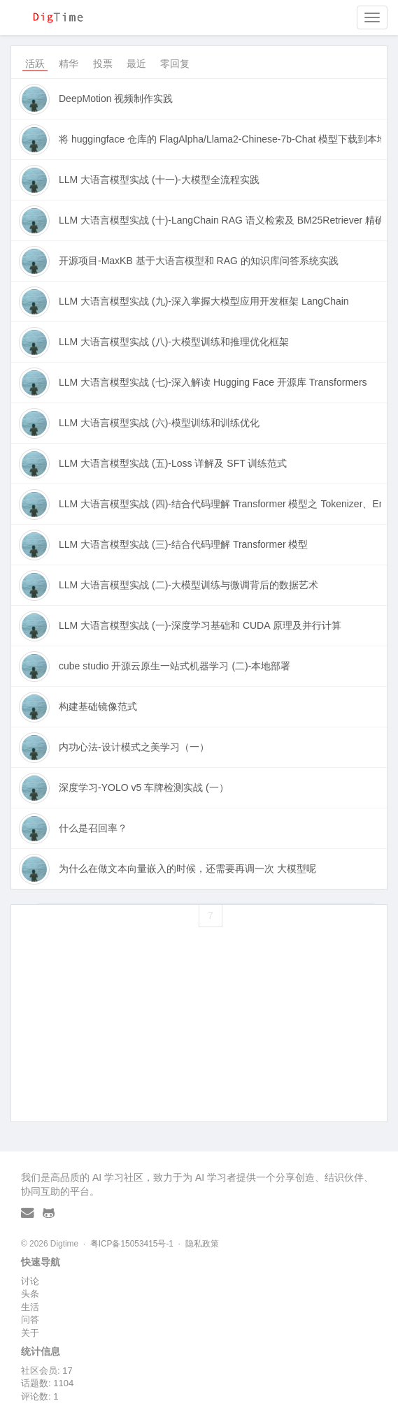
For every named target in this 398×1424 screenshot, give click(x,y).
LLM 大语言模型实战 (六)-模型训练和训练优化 (159, 422)
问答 (30, 1319)
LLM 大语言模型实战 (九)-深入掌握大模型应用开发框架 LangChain (204, 301)
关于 (30, 1333)
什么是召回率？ (93, 828)
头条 (30, 1293)
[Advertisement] (199, 1042)
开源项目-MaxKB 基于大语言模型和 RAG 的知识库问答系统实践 (199, 260)
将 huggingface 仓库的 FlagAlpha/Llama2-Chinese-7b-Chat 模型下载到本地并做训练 (220, 139)
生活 (30, 1307)
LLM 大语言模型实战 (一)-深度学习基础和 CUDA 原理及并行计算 (200, 625)
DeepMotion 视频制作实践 (116, 98)
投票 (103, 63)
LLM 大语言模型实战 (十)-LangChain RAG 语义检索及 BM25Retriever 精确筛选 (220, 220)
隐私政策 (202, 1244)
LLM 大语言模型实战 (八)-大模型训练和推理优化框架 (174, 341)
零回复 (175, 63)
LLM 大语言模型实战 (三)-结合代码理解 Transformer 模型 (183, 544)
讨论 (30, 1281)
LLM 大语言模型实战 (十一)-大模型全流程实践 (159, 179)
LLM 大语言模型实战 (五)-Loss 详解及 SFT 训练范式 (173, 463)
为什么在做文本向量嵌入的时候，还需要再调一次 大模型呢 (187, 868)
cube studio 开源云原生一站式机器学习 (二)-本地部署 (174, 665)
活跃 (35, 63)
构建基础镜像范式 (98, 706)
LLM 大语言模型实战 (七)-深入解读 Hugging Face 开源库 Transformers (213, 382)
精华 (68, 63)
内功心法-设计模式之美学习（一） (134, 747)
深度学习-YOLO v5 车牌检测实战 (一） (144, 787)
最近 (136, 63)
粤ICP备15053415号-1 (131, 1244)
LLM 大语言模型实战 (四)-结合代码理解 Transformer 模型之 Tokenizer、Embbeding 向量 (220, 503)
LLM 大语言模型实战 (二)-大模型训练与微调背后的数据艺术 (188, 584)
